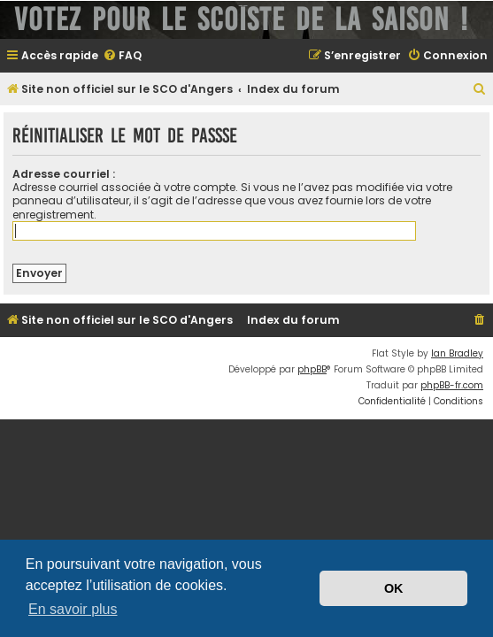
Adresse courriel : (63, 173)
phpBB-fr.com (451, 385)
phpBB (312, 369)
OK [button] (394, 588)
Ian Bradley (457, 353)
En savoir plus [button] (73, 609)
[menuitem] (122, 56)
